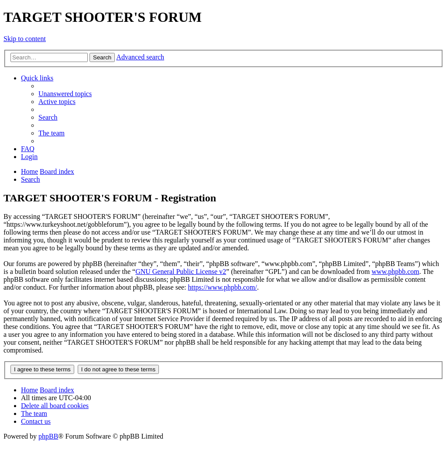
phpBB (48, 436)
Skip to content (24, 38)
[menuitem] (65, 93)
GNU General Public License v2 (180, 271)
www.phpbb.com (395, 271)
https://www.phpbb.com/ (222, 287)
